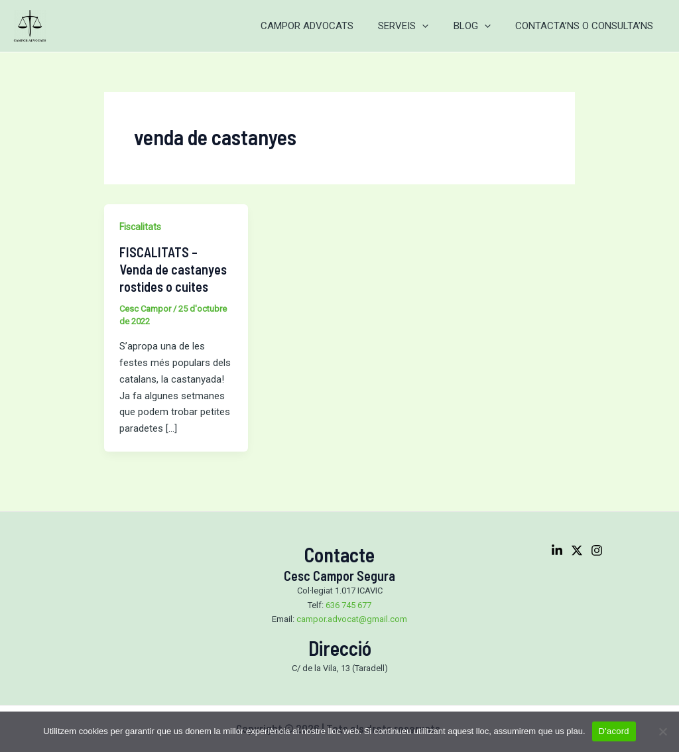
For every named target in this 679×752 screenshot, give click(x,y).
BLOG (479, 26)
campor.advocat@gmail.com (351, 619)
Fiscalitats (140, 226)
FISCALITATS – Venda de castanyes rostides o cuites (173, 269)
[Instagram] (597, 550)
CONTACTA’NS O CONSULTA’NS (587, 26)
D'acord (614, 731)
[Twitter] (577, 550)
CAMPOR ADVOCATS (324, 26)
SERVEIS (416, 26)
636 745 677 (348, 605)
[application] (434, 26)
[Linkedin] (557, 550)
